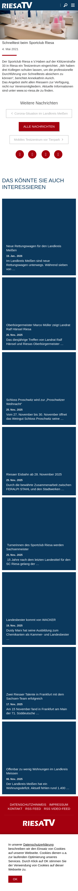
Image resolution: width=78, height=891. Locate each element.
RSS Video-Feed (57, 808)
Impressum (58, 804)
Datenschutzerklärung (38, 844)
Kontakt (15, 808)
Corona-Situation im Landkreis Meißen (41, 113)
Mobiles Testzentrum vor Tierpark (37, 139)
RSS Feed (33, 808)
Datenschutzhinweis (28, 804)
